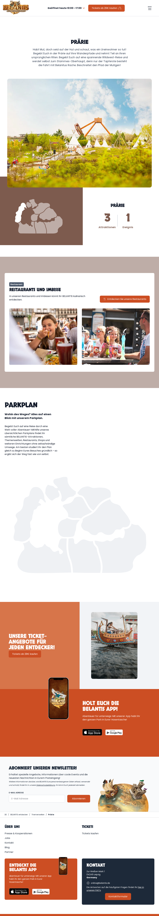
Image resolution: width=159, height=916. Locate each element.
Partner (9, 852)
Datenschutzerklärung (45, 785)
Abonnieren (78, 798)
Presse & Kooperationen (18, 833)
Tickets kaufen (90, 833)
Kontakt (9, 842)
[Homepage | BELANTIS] (6, 814)
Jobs (7, 838)
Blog (7, 847)
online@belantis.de (98, 883)
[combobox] (67, 8)
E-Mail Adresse (16, 792)
